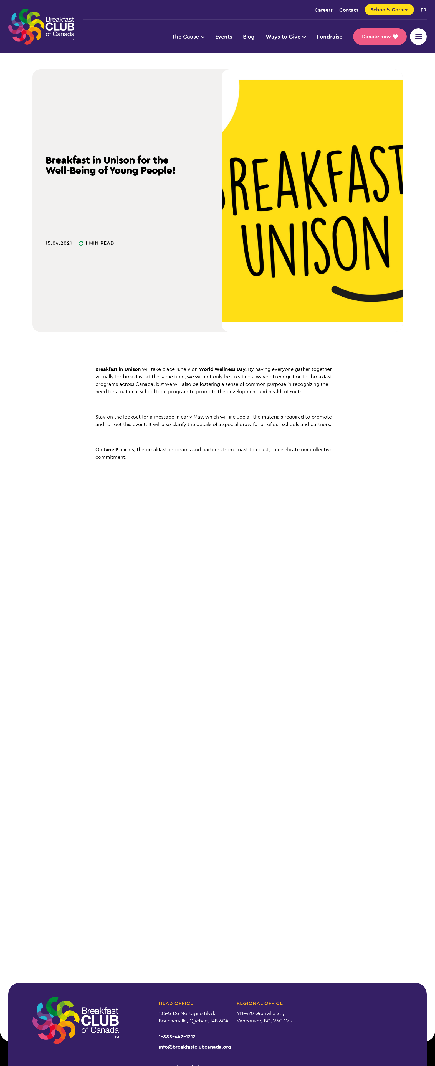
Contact (348, 9)
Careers (324, 9)
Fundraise (329, 36)
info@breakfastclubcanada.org (195, 1046)
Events (223, 36)
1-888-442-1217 (177, 1036)
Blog (249, 36)
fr (424, 9)
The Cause (188, 36)
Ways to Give (286, 36)
